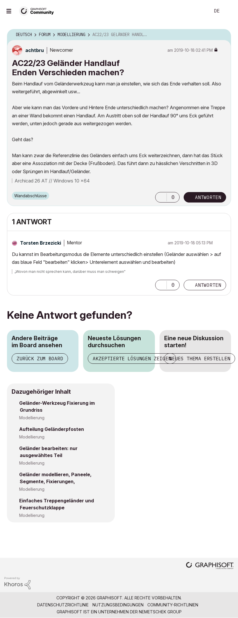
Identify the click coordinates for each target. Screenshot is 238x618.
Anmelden (229, 11)
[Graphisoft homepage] (210, 566)
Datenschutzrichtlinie (63, 604)
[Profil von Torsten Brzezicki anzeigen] (40, 243)
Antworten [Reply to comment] (208, 285)
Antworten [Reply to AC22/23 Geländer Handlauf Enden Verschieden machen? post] (208, 197)
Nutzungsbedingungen (118, 604)
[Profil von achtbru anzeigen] (34, 50)
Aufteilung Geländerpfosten (51, 429)
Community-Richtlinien (172, 604)
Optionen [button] (223, 35)
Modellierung (31, 417)
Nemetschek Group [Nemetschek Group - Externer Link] (160, 611)
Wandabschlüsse (30, 195)
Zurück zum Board (40, 358)
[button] (161, 197)
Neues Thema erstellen (199, 358)
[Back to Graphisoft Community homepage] (38, 10)
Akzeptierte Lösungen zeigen (132, 358)
